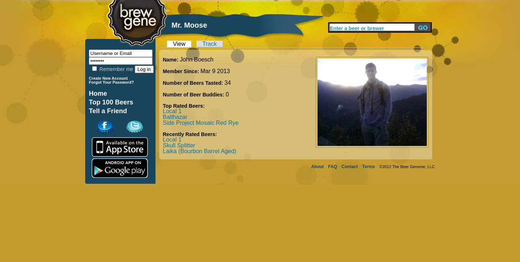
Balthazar (175, 117)
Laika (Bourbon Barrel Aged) (199, 151)
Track (209, 44)
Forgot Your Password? (111, 82)
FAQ (332, 166)
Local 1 (172, 111)
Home (98, 93)
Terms (368, 166)
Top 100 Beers (111, 102)
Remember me (112, 69)
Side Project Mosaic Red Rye (201, 123)
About (317, 166)
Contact (350, 166)
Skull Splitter (179, 145)
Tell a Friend (108, 111)
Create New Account (108, 78)
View (179, 44)
